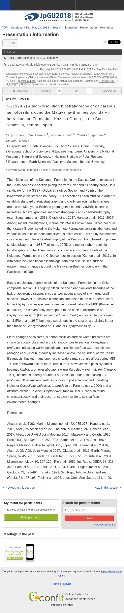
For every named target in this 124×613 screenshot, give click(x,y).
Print (9, 42)
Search (89, 518)
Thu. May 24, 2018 (37, 27)
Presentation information (96, 27)
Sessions (16, 27)
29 (59, 91)
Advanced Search (106, 524)
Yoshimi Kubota (26, 80)
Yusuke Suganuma (16, 77)
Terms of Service (61, 583)
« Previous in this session (18, 487)
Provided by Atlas (62, 604)
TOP (5, 27)
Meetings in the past (19, 534)
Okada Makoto (40, 84)
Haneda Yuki (107, 80)
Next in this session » (108, 487)
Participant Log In (31, 517)
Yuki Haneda (37, 135)
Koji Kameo (78, 77)
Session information (64, 27)
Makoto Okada (25, 73)
